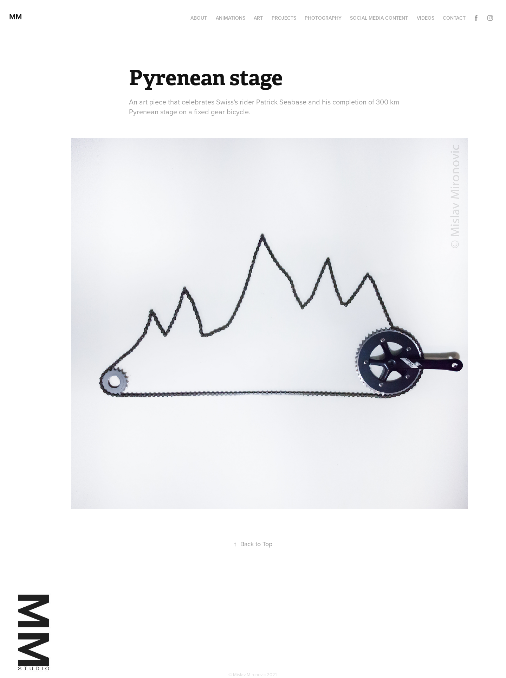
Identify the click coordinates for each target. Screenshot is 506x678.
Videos (425, 17)
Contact (454, 17)
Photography (323, 17)
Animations (230, 17)
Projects (284, 17)
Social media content (379, 17)
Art (258, 17)
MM (17, 16)
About (198, 17)
